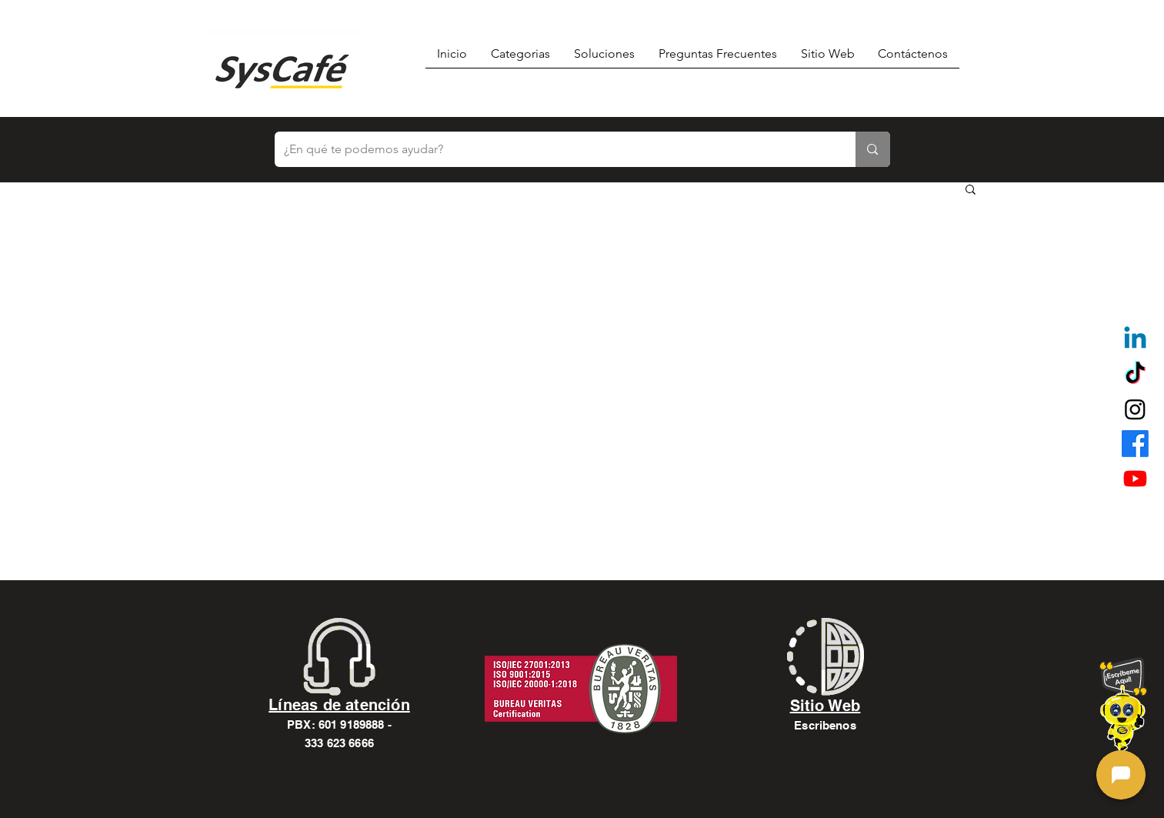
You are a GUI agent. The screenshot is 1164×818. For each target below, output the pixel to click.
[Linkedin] (1135, 339)
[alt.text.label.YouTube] (1135, 478)
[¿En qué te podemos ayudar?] (554, 149)
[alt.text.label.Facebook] (1135, 443)
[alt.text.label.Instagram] (1135, 409)
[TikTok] (1135, 374)
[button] (970, 190)
